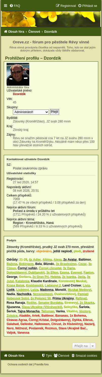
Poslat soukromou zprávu (30, 168)
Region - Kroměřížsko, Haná (33, 223)
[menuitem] (14, 6)
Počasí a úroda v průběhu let (34, 211)
